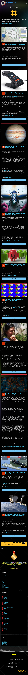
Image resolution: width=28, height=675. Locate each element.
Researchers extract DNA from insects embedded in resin (13, 343)
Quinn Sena (6, 275)
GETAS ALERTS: (16, 659)
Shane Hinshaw (6, 617)
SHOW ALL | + (3, 632)
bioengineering (11, 240)
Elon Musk (3, 579)
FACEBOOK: (8, 658)
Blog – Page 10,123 (14, 7)
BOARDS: (16, 662)
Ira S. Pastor (5, 629)
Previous (6, 543)
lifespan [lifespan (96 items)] (12, 566)
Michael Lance (5, 625)
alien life (3, 584)
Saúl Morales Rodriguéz (7, 596)
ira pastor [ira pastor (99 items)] (4, 566)
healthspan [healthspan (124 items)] (12, 564)
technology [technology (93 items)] (23, 567)
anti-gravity (4, 585)
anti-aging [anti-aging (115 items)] (10, 562)
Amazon (6, 97)
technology (19, 101)
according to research (17, 307)
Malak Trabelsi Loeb (7, 446)
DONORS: (11, 662)
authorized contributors (8, 23)
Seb (4, 624)
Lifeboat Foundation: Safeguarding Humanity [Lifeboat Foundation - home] (12, 3)
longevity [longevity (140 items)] (16, 566)
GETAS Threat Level (14, 654)
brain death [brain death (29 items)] (12, 563)
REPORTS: (16, 663)
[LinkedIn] (22, 671)
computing (15, 446)
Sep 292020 (3, 44)
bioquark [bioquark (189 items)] (21, 562)
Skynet (3, 581)
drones (11, 486)
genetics (18, 240)
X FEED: (9, 661)
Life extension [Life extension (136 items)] (8, 566)
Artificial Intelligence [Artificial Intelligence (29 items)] (14, 562)
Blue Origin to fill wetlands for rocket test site (15, 44)
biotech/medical (15, 240)
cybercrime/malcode (10, 275)
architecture (4, 586)
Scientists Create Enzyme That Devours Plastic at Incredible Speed (14, 300)
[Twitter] (20, 671)
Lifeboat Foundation (6, 671)
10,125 (9, 544)
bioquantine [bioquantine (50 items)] (17, 562)
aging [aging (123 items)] (3, 562)
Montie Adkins (5, 628)
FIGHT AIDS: (9, 663)
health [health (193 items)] (8, 564)
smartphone (16, 96)
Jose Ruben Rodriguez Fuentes (8, 607)
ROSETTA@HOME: (8, 666)
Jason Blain (5, 627)
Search (26, 550)
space (10, 177)
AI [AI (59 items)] (4, 562)
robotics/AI (14, 275)
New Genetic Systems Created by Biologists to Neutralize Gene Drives (15, 214)
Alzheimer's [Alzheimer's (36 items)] (6, 562)
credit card (11, 96)
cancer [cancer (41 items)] (14, 563)
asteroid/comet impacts (6, 587)
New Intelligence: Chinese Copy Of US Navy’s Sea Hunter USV (15, 473)
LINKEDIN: (8, 659)
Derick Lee (5, 614)
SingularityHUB (4, 644)
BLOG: (15, 661)
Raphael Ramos (6, 618)
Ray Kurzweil (4, 578)
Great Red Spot (6, 170)
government (18, 446)
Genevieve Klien (6, 62)
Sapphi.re (15, 671)
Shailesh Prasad (6, 601)
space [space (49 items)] (17, 567)
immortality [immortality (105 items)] (20, 564)
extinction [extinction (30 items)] (26, 563)
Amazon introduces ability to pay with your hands (14, 93)
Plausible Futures (5, 643)
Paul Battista (5, 602)
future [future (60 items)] (3, 564)
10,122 (20, 543)
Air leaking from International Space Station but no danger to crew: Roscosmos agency (15, 514)
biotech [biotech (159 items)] (24, 562)
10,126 (12, 544)
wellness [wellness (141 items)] (16, 568)
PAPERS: (16, 666)
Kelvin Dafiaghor (6, 604)
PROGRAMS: (16, 665)
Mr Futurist (4, 641)
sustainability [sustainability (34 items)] (20, 567)
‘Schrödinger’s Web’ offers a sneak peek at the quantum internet (14, 394)
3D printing (4, 575)
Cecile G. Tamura (6, 612)
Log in (3, 23)
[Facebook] (18, 671)
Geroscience (4, 638)
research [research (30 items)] (12, 567)
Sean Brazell (5, 619)
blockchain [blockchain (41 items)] (10, 563)
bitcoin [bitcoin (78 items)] (7, 563)
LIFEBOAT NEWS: (16, 658)
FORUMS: (12, 667)
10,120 (14, 543)
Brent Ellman (5, 623)
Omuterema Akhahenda (7, 609)
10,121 (17, 543)
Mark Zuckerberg (5, 582)
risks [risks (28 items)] (13, 567)
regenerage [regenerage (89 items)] (5, 567)
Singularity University (5, 580)
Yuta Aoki (5, 613)
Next (20, 544)
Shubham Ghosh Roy (6, 597)
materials (9, 315)
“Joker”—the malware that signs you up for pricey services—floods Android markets (15, 265)
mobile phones (11, 115)
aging (3, 583)
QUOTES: (16, 667)
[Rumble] (25, 671)
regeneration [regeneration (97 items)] (9, 567)
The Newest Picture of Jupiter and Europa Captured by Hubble (14, 147)
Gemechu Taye (5, 603)
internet (21, 446)
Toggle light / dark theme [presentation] (26, 3)
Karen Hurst (5, 606)
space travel (10, 62)
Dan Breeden (5, 599)
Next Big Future (4, 642)
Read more (14, 65)
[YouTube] (23, 671)
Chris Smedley (5, 630)
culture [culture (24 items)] (19, 563)
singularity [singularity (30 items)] (16, 567)
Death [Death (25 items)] (20, 563)
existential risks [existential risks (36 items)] (22, 563)
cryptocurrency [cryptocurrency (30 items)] (16, 563)
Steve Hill (4, 622)
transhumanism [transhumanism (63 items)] (12, 568)
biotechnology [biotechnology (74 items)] (4, 563)
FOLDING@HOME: (8, 665)
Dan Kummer (5, 608)
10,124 (6, 544)
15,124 (16, 544)
